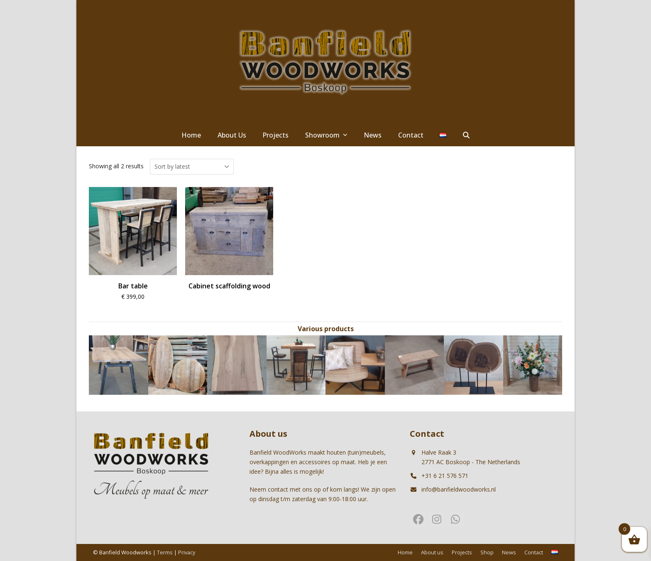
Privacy (186, 552)
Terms (165, 552)
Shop (487, 552)
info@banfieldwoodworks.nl (458, 489)
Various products (326, 328)
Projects (462, 552)
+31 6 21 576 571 (444, 476)
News (509, 552)
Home (405, 552)
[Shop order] (191, 166)
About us (432, 552)
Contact (533, 552)
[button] (466, 135)
